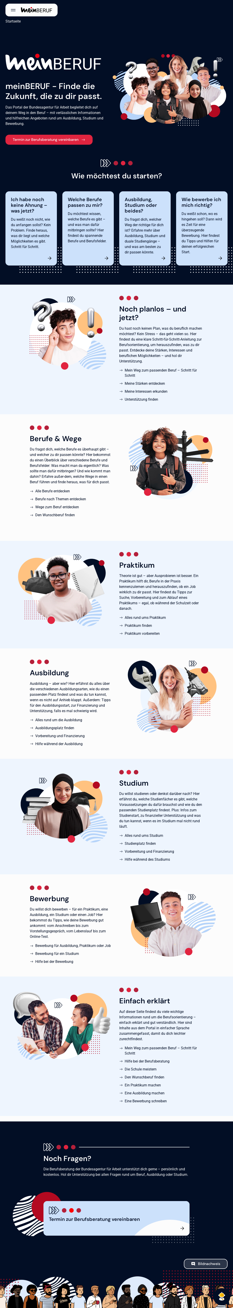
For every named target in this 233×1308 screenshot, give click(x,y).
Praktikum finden (138, 625)
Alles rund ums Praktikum (145, 617)
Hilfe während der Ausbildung (59, 744)
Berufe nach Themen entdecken (60, 499)
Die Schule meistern (141, 1069)
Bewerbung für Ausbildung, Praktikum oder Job (73, 946)
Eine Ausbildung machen (145, 1093)
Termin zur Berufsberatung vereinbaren (46, 139)
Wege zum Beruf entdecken (57, 507)
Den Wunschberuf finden (55, 515)
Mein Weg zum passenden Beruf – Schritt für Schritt (161, 373)
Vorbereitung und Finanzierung (60, 736)
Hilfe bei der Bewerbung (54, 961)
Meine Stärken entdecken (145, 383)
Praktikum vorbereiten (142, 633)
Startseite (13, 21)
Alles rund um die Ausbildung (58, 720)
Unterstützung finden (141, 399)
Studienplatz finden (140, 843)
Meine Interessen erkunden (146, 391)
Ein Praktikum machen (143, 1085)
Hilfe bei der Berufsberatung (147, 1061)
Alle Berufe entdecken (52, 491)
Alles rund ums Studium (144, 835)
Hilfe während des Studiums (147, 859)
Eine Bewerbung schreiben (146, 1101)
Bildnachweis (209, 1263)
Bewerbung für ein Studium (57, 953)
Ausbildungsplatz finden (54, 728)
